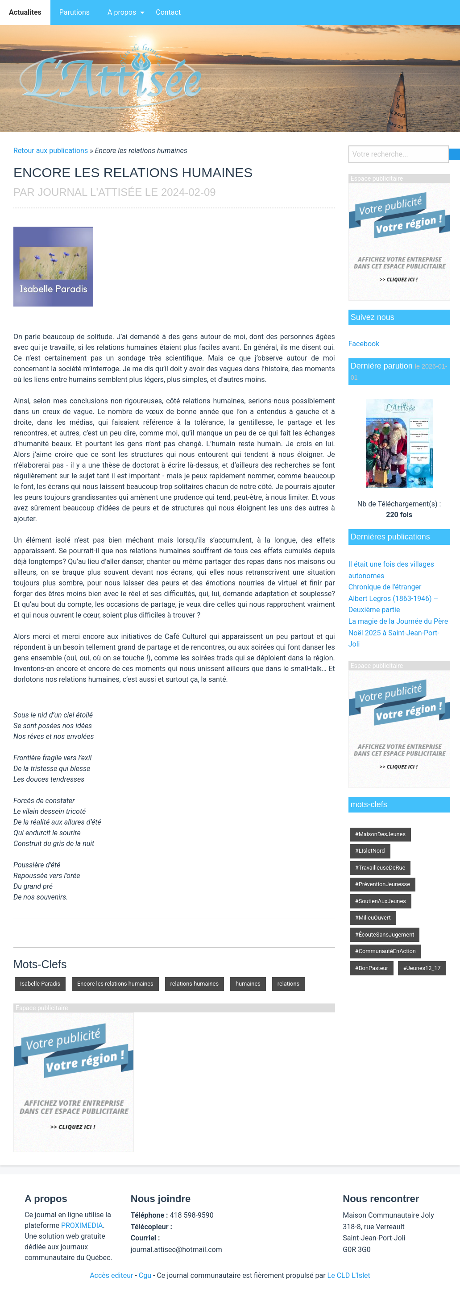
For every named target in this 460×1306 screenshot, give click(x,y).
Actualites (25, 12)
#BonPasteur (371, 968)
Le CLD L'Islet (348, 1275)
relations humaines (194, 983)
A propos (122, 12)
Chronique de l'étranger (385, 587)
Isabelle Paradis (40, 983)
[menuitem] (25, 12)
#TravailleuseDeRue (380, 867)
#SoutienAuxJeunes (380, 901)
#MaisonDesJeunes (380, 834)
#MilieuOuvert (373, 917)
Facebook (363, 344)
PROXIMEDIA (82, 1225)
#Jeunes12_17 (422, 968)
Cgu (145, 1275)
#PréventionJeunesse (382, 884)
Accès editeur (111, 1275)
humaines (248, 983)
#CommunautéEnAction (385, 951)
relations (288, 983)
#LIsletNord (370, 850)
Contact (168, 12)
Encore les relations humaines (115, 983)
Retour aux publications (50, 150)
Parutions (74, 12)
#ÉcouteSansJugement (384, 934)
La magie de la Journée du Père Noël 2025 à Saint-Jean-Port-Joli (398, 632)
